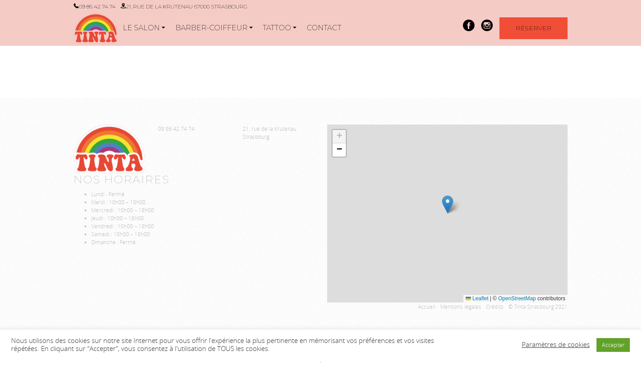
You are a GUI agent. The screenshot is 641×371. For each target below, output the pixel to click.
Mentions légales (460, 306)
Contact (324, 28)
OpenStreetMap (517, 298)
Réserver (533, 28)
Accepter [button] (613, 345)
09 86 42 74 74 (97, 6)
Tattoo (277, 28)
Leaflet (477, 298)
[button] (447, 204)
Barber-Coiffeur (211, 28)
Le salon (141, 28)
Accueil (426, 306)
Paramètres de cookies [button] (556, 345)
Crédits (494, 306)
